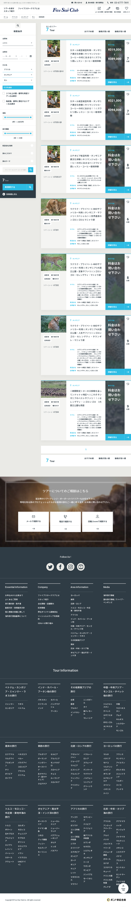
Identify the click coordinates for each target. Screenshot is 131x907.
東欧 (72, 600)
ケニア (73, 869)
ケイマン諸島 (42, 830)
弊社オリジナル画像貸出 (48, 612)
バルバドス (107, 844)
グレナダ (107, 887)
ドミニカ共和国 (107, 881)
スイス (119, 785)
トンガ (53, 847)
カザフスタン (107, 717)
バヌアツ (54, 851)
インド (40, 708)
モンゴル (119, 731)
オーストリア (42, 768)
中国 (118, 704)
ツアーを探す (9, 8)
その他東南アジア (78, 640)
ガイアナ (8, 778)
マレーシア (87, 718)
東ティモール (87, 713)
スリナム (21, 775)
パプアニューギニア (55, 837)
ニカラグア (120, 852)
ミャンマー (9, 704)
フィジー (41, 844)
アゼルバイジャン (75, 756)
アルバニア (55, 759)
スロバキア (55, 782)
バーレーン (9, 853)
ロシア (86, 759)
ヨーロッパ (75, 595)
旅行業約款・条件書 (13, 604)
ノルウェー (87, 778)
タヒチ (53, 842)
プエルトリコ (120, 862)
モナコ (106, 763)
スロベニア (55, 770)
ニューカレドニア (55, 823)
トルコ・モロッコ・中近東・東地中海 (80, 609)
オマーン (8, 830)
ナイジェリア (87, 830)
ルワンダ (87, 842)
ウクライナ (87, 774)
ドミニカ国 (107, 876)
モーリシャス (42, 853)
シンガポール (87, 701)
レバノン (8, 849)
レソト (73, 873)
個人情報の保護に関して (15, 612)
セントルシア (120, 869)
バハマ (106, 840)
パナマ (119, 856)
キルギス (119, 719)
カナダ (106, 863)
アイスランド (75, 787)
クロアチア (42, 784)
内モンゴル (107, 722)
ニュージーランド (55, 830)
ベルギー (119, 781)
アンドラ (119, 789)
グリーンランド (87, 788)
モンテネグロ (55, 764)
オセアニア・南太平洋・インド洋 (81, 654)
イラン (20, 853)
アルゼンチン (9, 764)
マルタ (106, 754)
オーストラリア (42, 823)
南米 (72, 644)
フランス (119, 754)
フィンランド (75, 779)
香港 (72, 704)
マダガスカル (75, 878)
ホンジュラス (120, 831)
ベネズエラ (22, 754)
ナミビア (87, 824)
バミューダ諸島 (107, 853)
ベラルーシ (87, 754)
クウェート (9, 862)
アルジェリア (9, 839)
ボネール (107, 859)
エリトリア (75, 848)
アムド (118, 715)
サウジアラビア (22, 848)
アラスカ (107, 821)
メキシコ (119, 848)
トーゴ (86, 862)
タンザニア (87, 858)
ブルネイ (74, 708)
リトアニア (87, 782)
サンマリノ (120, 759)
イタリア (106, 759)
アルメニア (75, 774)
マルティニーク (120, 842)
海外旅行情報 (108, 595)
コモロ (40, 835)
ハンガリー (42, 763)
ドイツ (106, 794)
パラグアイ (22, 763)
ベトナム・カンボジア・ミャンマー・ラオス (81, 635)
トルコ (7, 825)
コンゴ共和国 (75, 831)
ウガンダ (87, 866)
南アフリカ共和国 (87, 837)
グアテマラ (120, 821)
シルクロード (120, 725)
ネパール (54, 700)
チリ (7, 770)
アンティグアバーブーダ (107, 828)
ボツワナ (74, 825)
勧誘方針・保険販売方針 (15, 608)
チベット (107, 711)
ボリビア (8, 774)
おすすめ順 (89, 31)
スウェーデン (87, 764)
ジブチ (73, 844)
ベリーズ (106, 848)
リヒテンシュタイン (107, 768)
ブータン (54, 711)
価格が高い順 (104, 31)
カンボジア (9, 708)
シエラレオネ (87, 852)
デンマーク (87, 770)
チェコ (53, 774)
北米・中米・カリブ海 (80, 649)
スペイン (106, 785)
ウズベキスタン (120, 710)
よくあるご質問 (11, 600)
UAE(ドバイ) (22, 863)
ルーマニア (55, 778)
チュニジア (22, 834)
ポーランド (42, 759)
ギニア (73, 865)
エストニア (75, 770)
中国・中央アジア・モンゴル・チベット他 (81, 627)
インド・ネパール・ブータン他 (81, 621)
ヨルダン (21, 825)
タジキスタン (107, 728)
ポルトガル (120, 770)
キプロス (21, 838)
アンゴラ (74, 817)
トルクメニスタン (107, 705)
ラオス (20, 704)
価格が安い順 (120, 31)
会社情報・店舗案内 (46, 604)
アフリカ (74, 615)
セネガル (87, 847)
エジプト (8, 845)
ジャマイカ (120, 837)
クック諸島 (42, 840)
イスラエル (22, 857)
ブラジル (21, 771)
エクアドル (9, 754)
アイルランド (120, 764)
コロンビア (22, 767)
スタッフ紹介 (43, 600)
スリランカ (42, 704)
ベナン (73, 821)
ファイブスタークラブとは (29, 8)
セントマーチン (120, 876)
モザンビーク (87, 819)
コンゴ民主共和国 (75, 838)
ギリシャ (21, 842)
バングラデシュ (55, 705)
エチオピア (75, 852)
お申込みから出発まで (14, 595)
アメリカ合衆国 (120, 883)
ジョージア (75, 761)
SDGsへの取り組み (45, 623)
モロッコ (21, 830)
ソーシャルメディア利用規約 (48, 618)
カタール (8, 857)
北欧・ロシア (76, 604)
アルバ (106, 835)
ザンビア (87, 870)
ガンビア (74, 856)
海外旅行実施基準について (16, 616)
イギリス (107, 789)
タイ (85, 707)
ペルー (20, 759)
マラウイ (74, 884)
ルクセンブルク (107, 779)
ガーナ (73, 860)
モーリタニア (87, 880)
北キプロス (9, 834)
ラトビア (74, 766)
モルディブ (42, 848)
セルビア (54, 754)
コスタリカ (107, 867)
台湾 (72, 700)
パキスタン (42, 700)
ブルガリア (42, 754)
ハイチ (119, 825)
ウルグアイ (9, 759)
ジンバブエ (87, 874)
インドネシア (75, 714)
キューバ (107, 872)
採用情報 (41, 608)
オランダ (107, 774)
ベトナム (21, 708)
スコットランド (120, 775)
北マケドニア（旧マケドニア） (42, 777)
